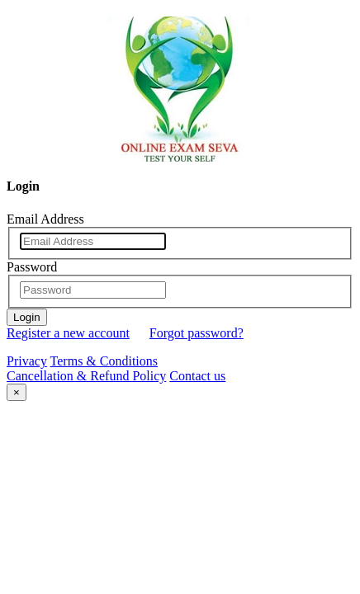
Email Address (45, 219)
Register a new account (68, 333)
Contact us (197, 376)
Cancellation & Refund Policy (86, 376)
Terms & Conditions (104, 361)
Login (26, 317)
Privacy (27, 361)
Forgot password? (196, 333)
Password (32, 267)
